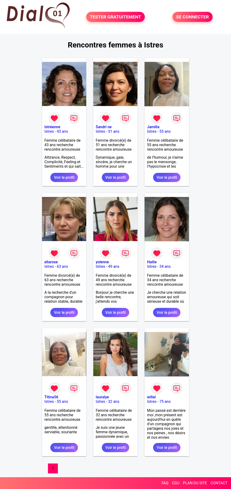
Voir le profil (64, 177)
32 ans (113, 401)
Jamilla (153, 127)
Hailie (152, 262)
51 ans (113, 131)
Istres (49, 131)
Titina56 (51, 397)
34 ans (165, 266)
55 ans (165, 131)
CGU (176, 483)
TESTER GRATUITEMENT (115, 17)
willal (151, 397)
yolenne (102, 262)
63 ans (62, 266)
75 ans (165, 401)
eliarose (51, 262)
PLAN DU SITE (195, 483)
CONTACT (218, 483)
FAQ (165, 483)
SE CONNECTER (192, 17)
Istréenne (52, 127)
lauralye (102, 397)
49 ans (113, 266)
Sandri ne (103, 127)
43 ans (62, 131)
